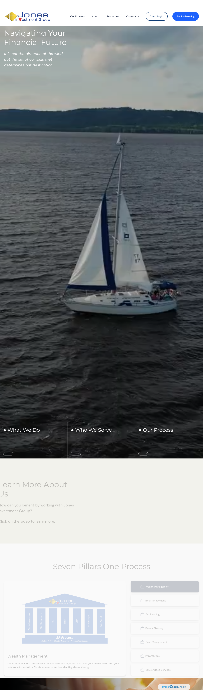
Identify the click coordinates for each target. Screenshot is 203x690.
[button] (77, 12)
